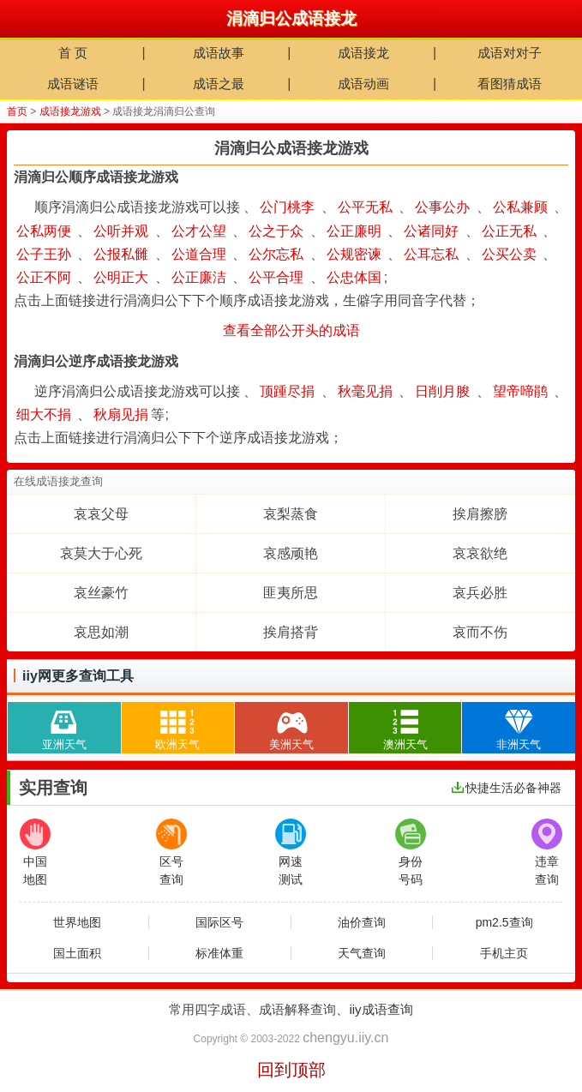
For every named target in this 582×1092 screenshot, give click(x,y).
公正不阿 (43, 277)
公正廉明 (354, 231)
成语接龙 (363, 52)
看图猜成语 (509, 83)
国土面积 (77, 953)
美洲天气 (291, 726)
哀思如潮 (101, 632)
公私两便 (43, 231)
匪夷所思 (290, 592)
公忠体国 (354, 277)
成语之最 (218, 83)
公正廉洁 (198, 277)
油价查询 (362, 922)
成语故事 (218, 52)
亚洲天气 (64, 726)
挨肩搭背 (290, 632)
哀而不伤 (480, 632)
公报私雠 (120, 254)
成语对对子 (509, 52)
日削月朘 (442, 391)
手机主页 (504, 953)
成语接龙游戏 (70, 111)
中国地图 (35, 852)
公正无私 (509, 231)
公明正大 (120, 277)
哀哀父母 (101, 514)
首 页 (72, 52)
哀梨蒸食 (290, 514)
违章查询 (546, 852)
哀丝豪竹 (101, 592)
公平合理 (276, 277)
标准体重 (219, 953)
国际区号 (219, 922)
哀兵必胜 (480, 592)
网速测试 (290, 852)
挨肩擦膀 (480, 514)
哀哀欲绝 (480, 553)
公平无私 (365, 207)
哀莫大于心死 (101, 553)
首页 (17, 111)
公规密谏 (354, 254)
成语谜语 (73, 83)
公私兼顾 (520, 207)
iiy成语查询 (380, 1009)
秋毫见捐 (365, 391)
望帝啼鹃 (520, 391)
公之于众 (276, 231)
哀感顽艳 (290, 553)
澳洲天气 (405, 726)
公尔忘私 (276, 254)
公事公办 (442, 207)
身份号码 (410, 852)
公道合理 (198, 254)
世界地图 (77, 922)
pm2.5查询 (504, 922)
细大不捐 (43, 414)
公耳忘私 (431, 254)
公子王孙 (43, 254)
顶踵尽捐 (287, 391)
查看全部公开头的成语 (291, 330)
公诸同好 (431, 231)
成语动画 (363, 83)
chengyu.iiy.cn (345, 1037)
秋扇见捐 (120, 414)
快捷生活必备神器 (506, 788)
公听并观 (120, 231)
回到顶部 (291, 1069)
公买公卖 (509, 254)
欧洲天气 (177, 726)
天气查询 (362, 953)
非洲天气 (518, 726)
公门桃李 (287, 207)
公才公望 (198, 231)
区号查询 (171, 852)
